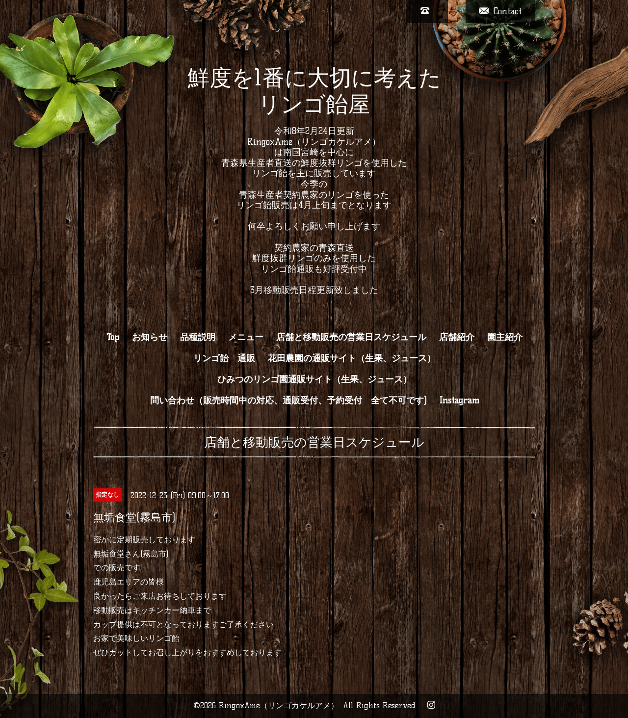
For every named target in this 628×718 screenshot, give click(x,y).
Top (112, 337)
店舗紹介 (456, 337)
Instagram (459, 400)
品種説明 (197, 337)
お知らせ (149, 337)
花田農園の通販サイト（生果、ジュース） (352, 358)
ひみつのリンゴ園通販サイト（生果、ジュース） (314, 379)
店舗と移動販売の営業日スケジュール (351, 337)
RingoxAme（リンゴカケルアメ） (279, 705)
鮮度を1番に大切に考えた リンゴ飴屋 (314, 90)
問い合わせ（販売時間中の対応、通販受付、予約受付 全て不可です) (288, 400)
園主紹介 (505, 337)
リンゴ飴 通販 (224, 358)
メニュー (245, 337)
